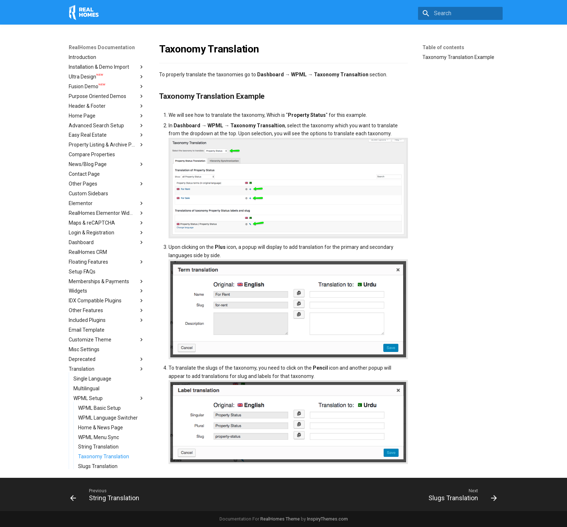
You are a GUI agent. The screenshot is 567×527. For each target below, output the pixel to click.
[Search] (460, 13)
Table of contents (443, 47)
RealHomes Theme (280, 519)
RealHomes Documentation (102, 47)
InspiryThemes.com (327, 519)
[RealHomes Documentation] (84, 12)
